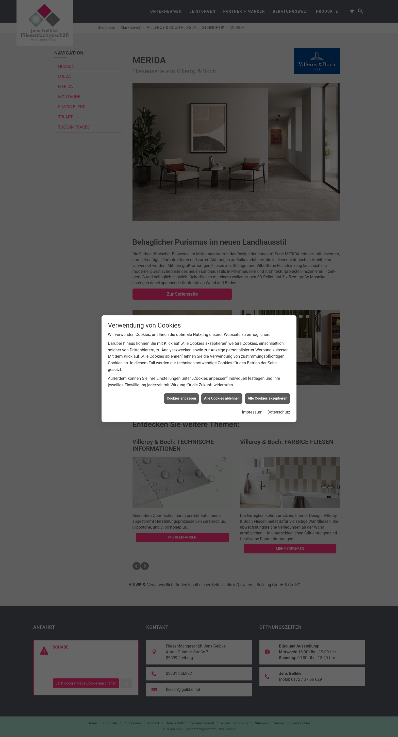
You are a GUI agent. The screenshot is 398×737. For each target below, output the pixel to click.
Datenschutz (279, 377)
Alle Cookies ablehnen (222, 363)
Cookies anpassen (181, 363)
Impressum (252, 377)
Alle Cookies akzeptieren (267, 363)
